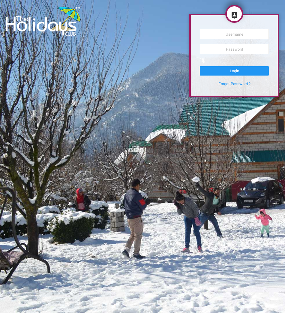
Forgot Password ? (234, 83)
